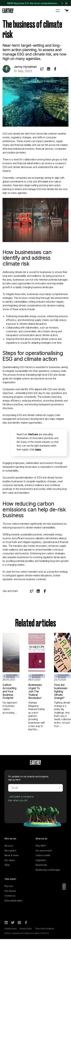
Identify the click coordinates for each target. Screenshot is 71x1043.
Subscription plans (13, 900)
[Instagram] (19, 922)
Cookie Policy (10, 928)
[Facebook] (26, 922)
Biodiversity (41, 864)
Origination (41, 860)
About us (8, 845)
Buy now (8, 886)
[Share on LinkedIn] (48, 69)
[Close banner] (66, 3)
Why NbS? (41, 845)
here (38, 449)
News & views (11, 855)
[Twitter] (12, 922)
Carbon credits (43, 855)
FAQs (7, 864)
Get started (10, 890)
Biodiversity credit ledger (48, 869)
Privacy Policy (26, 928)
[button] (57, 10)
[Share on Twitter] (42, 69)
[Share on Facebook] (55, 69)
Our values (9, 860)
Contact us (9, 895)
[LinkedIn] (6, 922)
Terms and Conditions (44, 928)
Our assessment (44, 850)
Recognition (10, 850)
